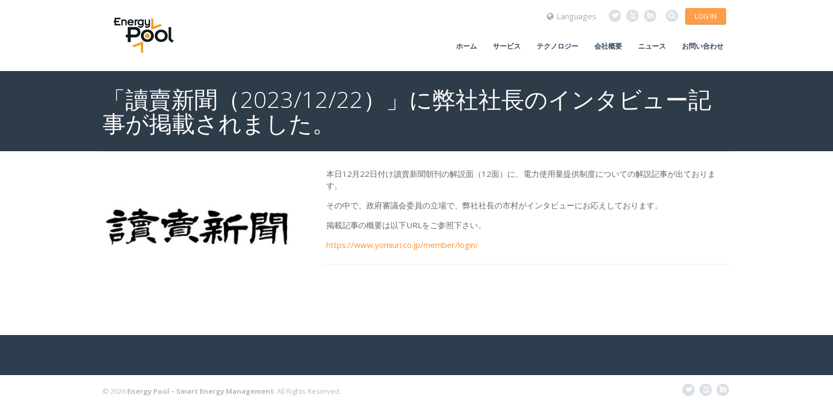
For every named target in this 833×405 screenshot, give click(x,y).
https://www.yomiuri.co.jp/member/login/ (402, 244)
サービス (507, 46)
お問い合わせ (703, 46)
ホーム (466, 46)
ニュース (652, 46)
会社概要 (608, 46)
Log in (706, 16)
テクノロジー (557, 46)
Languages (571, 16)
